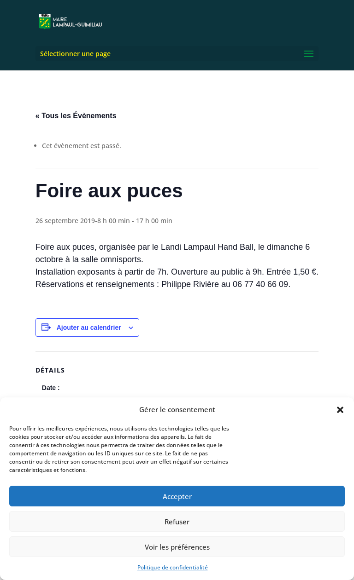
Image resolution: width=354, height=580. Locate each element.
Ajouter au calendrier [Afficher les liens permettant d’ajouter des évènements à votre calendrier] (89, 327)
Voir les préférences (177, 546)
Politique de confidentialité (172, 567)
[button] (340, 409)
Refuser (177, 521)
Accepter (177, 496)
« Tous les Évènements (76, 116)
